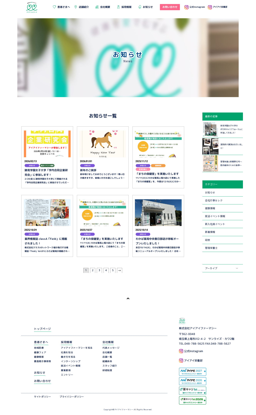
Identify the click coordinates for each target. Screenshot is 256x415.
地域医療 (39, 348)
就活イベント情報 (215, 216)
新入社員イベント (215, 224)
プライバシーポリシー (72, 396)
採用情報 (66, 342)
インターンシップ (71, 361)
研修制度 (107, 370)
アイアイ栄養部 (217, 6)
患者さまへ (41, 342)
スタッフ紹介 (109, 366)
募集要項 (66, 370)
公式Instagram (194, 6)
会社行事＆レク (214, 200)
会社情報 (108, 342)
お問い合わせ (42, 381)
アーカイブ (211, 268)
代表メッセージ (111, 348)
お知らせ (210, 192)
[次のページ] (119, 270)
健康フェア (40, 352)
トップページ (42, 329)
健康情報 (210, 208)
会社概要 (107, 352)
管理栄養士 (211, 248)
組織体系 (107, 361)
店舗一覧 (107, 357)
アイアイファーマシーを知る (77, 348)
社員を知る (67, 352)
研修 (207, 240)
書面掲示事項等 (42, 361)
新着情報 (210, 232)
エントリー (67, 375)
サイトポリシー (42, 396)
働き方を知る (68, 357)
